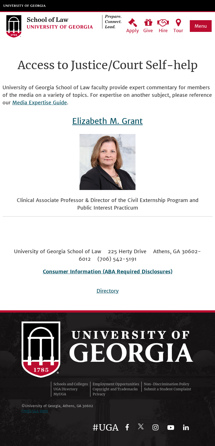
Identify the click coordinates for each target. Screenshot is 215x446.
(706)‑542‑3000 (35, 411)
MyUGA (59, 394)
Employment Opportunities (116, 384)
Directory (108, 291)
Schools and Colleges (70, 384)
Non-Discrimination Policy (166, 384)
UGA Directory (65, 389)
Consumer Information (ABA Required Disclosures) (107, 271)
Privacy (99, 394)
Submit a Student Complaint (167, 389)
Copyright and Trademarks (115, 389)
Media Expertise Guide (39, 102)
